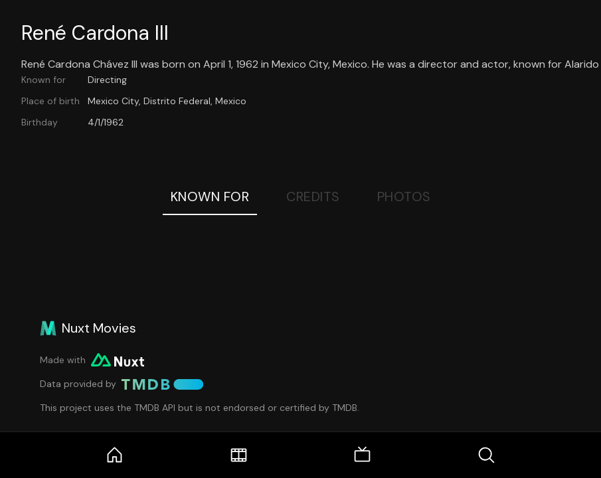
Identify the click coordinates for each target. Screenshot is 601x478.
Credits (313, 196)
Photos (404, 196)
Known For (210, 196)
